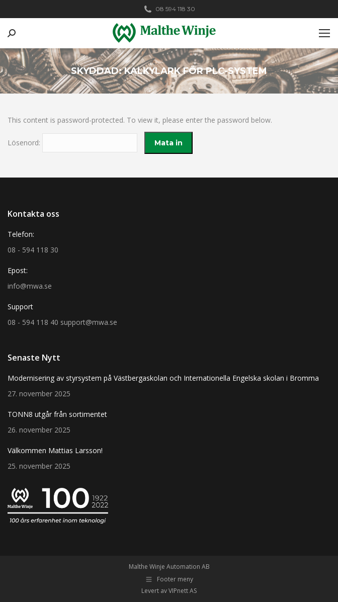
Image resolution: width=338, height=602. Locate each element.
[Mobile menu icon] (324, 33)
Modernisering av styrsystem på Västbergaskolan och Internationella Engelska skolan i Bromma (163, 378)
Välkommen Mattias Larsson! (55, 450)
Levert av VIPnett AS (169, 590)
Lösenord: (72, 142)
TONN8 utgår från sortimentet (57, 414)
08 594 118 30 (169, 9)
